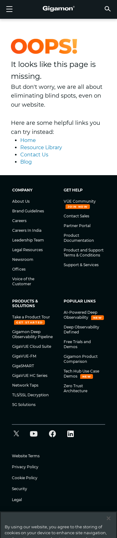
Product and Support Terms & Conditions (84, 252)
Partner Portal (77, 225)
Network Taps (25, 385)
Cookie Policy (24, 477)
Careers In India (26, 230)
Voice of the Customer (23, 281)
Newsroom (22, 259)
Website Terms (26, 456)
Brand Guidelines (28, 211)
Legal (17, 499)
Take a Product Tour (31, 317)
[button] (108, 9)
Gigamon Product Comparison (81, 359)
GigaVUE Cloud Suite (31, 346)
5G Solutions (24, 404)
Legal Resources (27, 249)
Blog (26, 162)
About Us (21, 201)
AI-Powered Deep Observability (80, 315)
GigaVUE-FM (24, 356)
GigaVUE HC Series (29, 375)
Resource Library (41, 147)
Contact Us (34, 155)
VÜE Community (80, 201)
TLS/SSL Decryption (30, 395)
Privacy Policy (25, 466)
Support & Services (81, 264)
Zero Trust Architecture (75, 388)
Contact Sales (76, 216)
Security (19, 488)
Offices (19, 269)
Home (28, 140)
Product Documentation (79, 238)
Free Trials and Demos (77, 344)
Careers (19, 220)
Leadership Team (28, 240)
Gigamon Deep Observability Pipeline (32, 334)
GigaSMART (23, 365)
